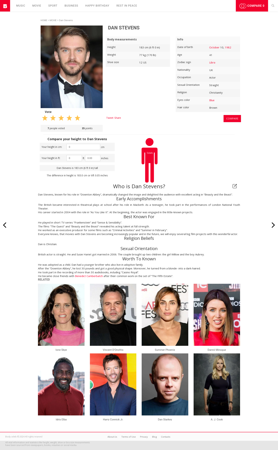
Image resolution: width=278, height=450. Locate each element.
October (214, 47)
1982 (228, 47)
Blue (212, 100)
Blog (154, 436)
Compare (252, 6)
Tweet (109, 117)
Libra (212, 62)
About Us (112, 436)
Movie (36, 5)
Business (71, 5)
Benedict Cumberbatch (89, 276)
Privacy (144, 436)
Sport (52, 5)
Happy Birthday (97, 5)
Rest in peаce (126, 5)
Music (20, 5)
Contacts (165, 436)
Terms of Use (128, 436)
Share (117, 117)
